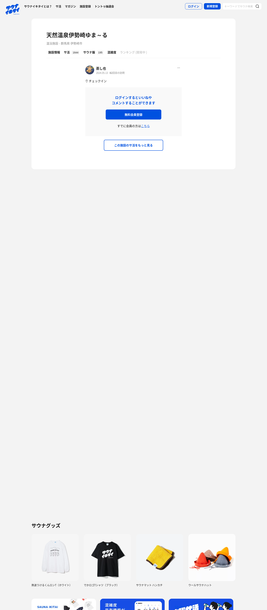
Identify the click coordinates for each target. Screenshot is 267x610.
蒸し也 (101, 68)
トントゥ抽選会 (104, 6)
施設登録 (85, 6)
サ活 (58, 6)
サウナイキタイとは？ (38, 6)
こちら (145, 126)
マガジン (70, 6)
